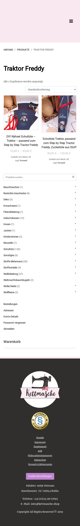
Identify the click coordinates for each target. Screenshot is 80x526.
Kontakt (40, 437)
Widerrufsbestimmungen (40, 455)
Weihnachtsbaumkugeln (17, 280)
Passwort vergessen (15, 322)
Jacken (7, 230)
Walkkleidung (11, 273)
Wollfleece (9, 292)
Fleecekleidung (11, 212)
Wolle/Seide (10, 286)
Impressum (40, 442)
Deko (6, 199)
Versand (23, 160)
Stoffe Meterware (13, 261)
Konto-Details (11, 316)
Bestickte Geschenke (15, 193)
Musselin (8, 242)
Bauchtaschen (11, 187)
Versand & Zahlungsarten (40, 464)
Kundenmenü (40, 446)
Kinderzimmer (11, 236)
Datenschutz (40, 460)
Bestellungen (11, 304)
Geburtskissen (11, 218)
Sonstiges (9, 255)
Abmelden (9, 328)
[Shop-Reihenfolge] (50, 89)
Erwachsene (10, 205)
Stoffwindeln (10, 267)
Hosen (7, 224)
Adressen (9, 310)
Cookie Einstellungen (40, 476)
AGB (40, 451)
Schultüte (9, 249)
